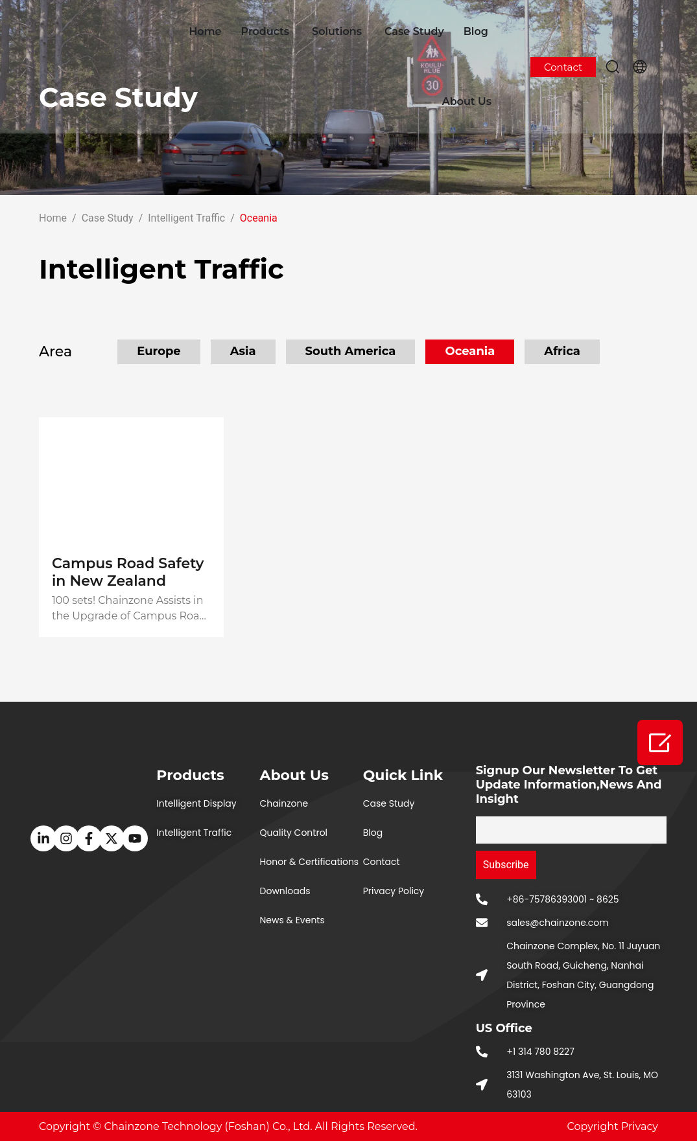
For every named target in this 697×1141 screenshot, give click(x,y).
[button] (612, 67)
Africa (562, 351)
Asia (243, 351)
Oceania (470, 351)
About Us (466, 102)
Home (205, 32)
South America (350, 351)
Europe (159, 351)
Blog (476, 32)
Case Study (414, 32)
